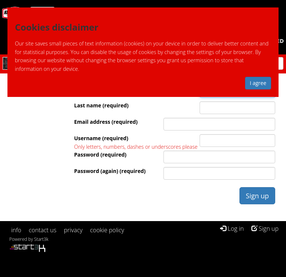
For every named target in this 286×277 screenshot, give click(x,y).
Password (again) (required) (110, 170)
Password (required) (100, 154)
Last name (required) (101, 105)
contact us (42, 230)
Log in (232, 228)
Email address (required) (106, 121)
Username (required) (101, 138)
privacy (73, 230)
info (16, 230)
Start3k (41, 239)
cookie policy (107, 230)
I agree (258, 82)
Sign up (265, 228)
